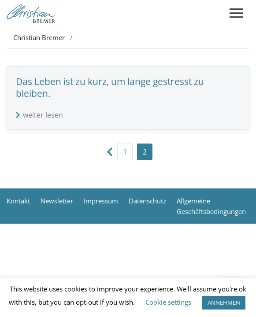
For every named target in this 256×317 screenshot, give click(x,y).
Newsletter (57, 200)
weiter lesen (43, 115)
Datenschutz (147, 200)
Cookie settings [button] (168, 302)
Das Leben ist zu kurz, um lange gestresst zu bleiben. (110, 87)
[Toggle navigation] (236, 13)
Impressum (101, 200)
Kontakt (18, 200)
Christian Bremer (39, 37)
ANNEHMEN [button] (224, 302)
